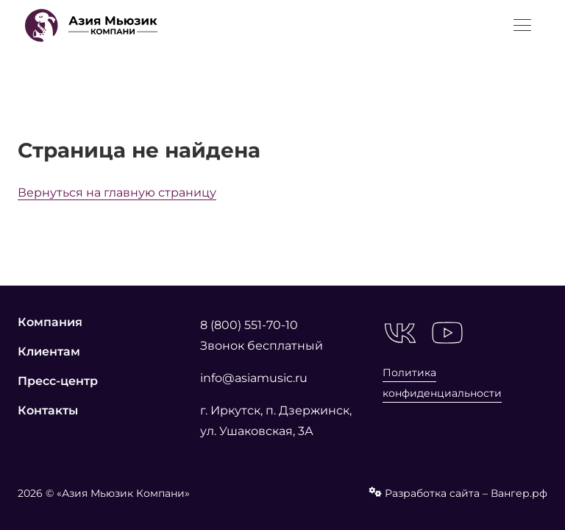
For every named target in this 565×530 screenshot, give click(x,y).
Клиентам (49, 351)
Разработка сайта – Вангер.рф (458, 493)
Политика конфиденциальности (442, 383)
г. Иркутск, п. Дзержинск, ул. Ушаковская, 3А (276, 420)
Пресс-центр (58, 381)
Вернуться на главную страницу (117, 192)
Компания (50, 322)
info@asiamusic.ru (254, 378)
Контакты (48, 410)
